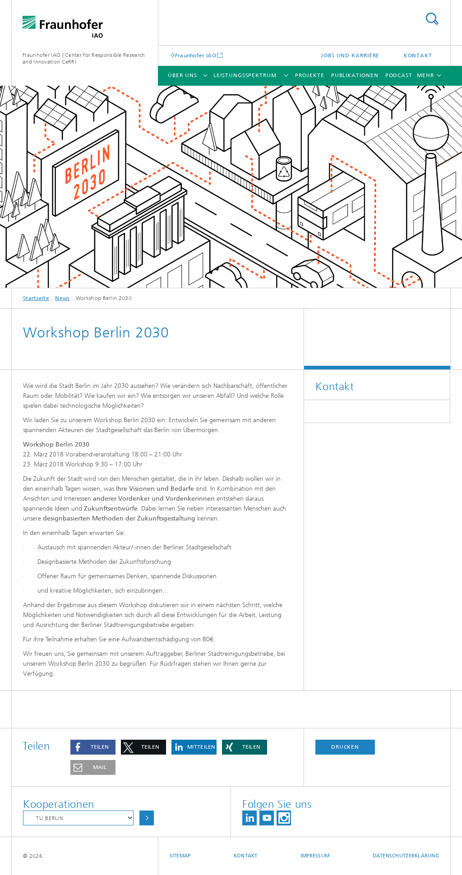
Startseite (36, 298)
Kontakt (418, 55)
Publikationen (355, 75)
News (62, 298)
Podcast (398, 75)
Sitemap (180, 856)
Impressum (314, 856)
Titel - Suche (432, 18)
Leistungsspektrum (244, 75)
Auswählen (146, 818)
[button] (93, 747)
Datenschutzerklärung (406, 856)
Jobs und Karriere (350, 55)
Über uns (182, 75)
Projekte (309, 75)
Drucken (345, 747)
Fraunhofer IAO (195, 55)
